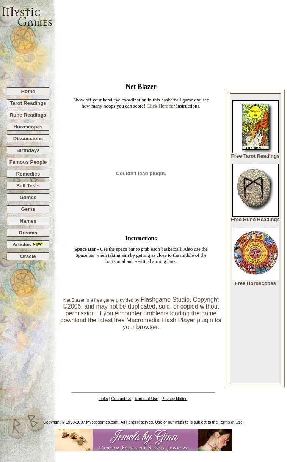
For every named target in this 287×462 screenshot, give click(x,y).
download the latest (86, 320)
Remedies (28, 174)
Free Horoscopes (255, 281)
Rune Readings (27, 115)
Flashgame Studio (165, 299)
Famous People (28, 162)
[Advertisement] (169, 40)
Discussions (28, 138)
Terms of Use (146, 398)
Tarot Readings (28, 103)
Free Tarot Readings (255, 154)
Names (28, 221)
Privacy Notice (174, 398)
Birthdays (27, 150)
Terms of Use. (231, 422)
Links (103, 398)
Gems (28, 209)
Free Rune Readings (255, 217)
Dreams (28, 233)
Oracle (28, 256)
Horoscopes (27, 127)
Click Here (157, 106)
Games (28, 197)
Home (28, 91)
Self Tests (28, 185)
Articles (28, 244)
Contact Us (121, 398)
